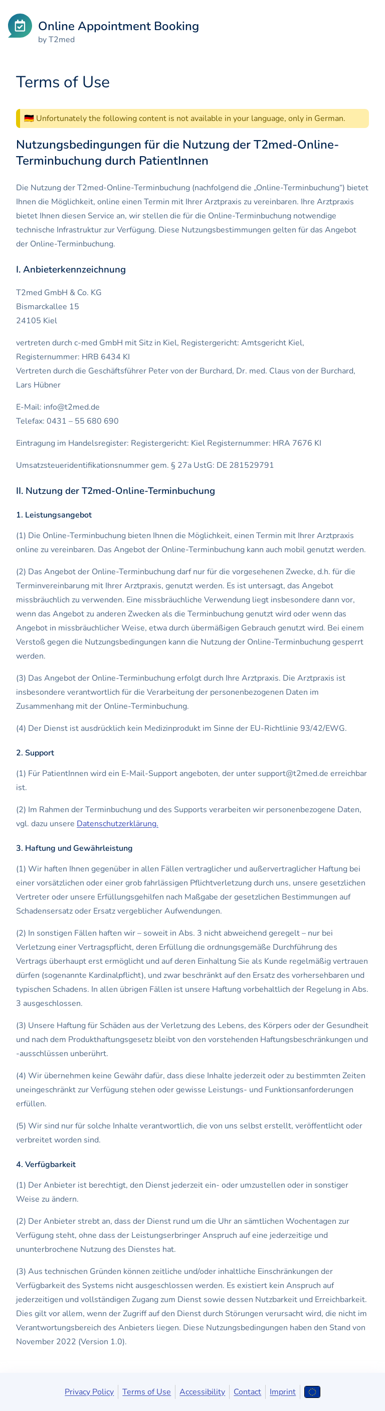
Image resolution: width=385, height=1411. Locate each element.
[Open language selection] (312, 1392)
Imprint (283, 1391)
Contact (247, 1391)
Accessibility (202, 1391)
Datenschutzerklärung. (117, 823)
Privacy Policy (89, 1391)
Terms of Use (146, 1391)
